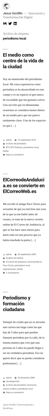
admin (9, 140)
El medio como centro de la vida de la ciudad (23, 60)
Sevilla (20, 269)
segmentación (9, 269)
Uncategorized (12, 381)
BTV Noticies (16, 147)
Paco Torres (8, 265)
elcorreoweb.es (35, 262)
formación (31, 385)
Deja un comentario (15, 154)
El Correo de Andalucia (16, 262)
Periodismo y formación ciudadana (16, 303)
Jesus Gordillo (12, 13)
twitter (6, 151)
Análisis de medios (14, 258)
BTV (8, 147)
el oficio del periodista (16, 143)
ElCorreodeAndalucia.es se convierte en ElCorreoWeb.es (24, 185)
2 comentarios (12, 273)
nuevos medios (10, 389)
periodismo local (31, 147)
